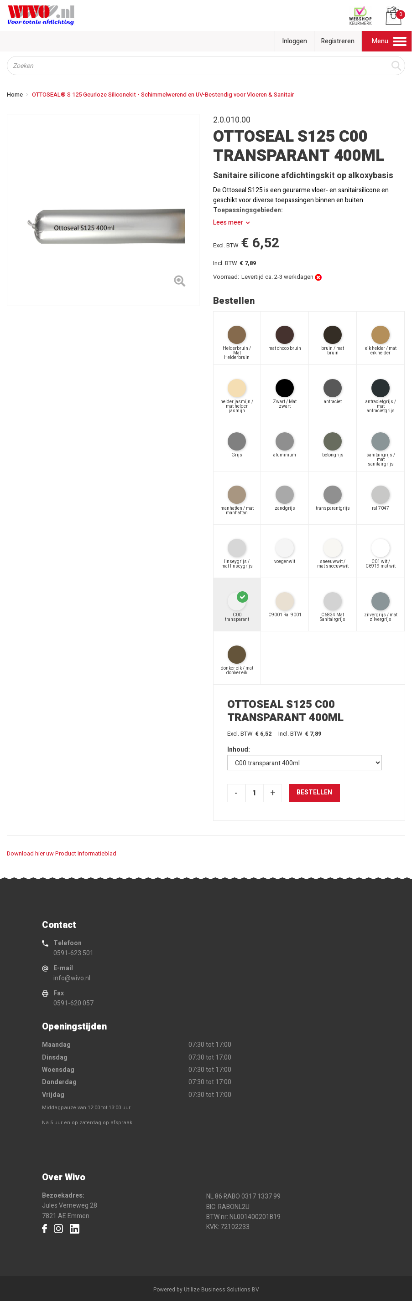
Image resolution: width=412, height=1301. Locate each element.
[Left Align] (179, 283)
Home (15, 94)
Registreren (338, 41)
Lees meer (228, 222)
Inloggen (294, 41)
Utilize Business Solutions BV (221, 1290)
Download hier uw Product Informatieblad (61, 853)
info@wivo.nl (71, 978)
